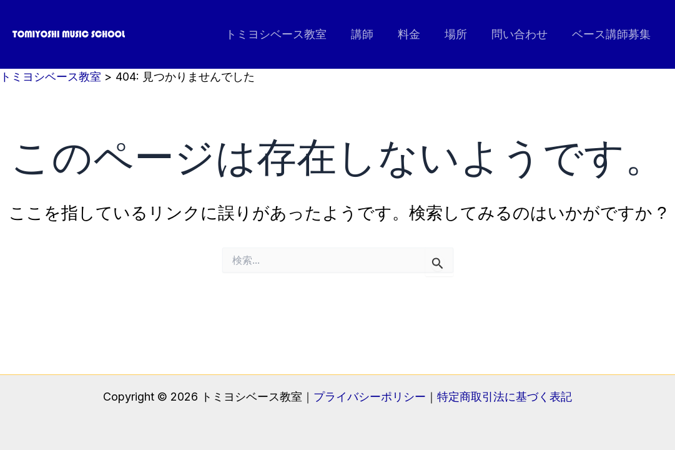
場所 (460, 34)
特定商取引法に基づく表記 (504, 396)
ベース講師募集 (612, 34)
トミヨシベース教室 (286, 34)
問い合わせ (522, 34)
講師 (370, 34)
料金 (415, 34)
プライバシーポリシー (369, 396)
